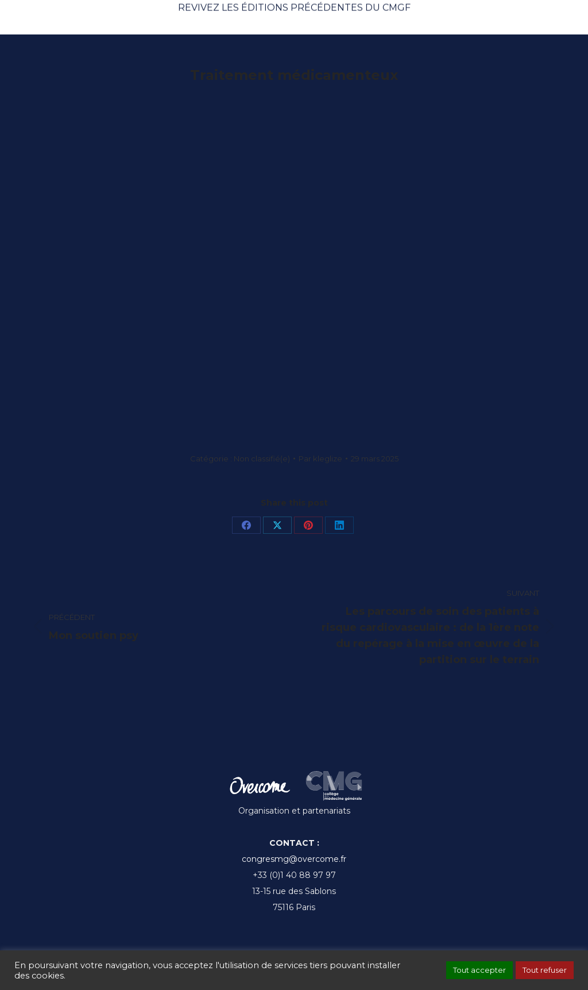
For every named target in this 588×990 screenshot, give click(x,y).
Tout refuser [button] (545, 969)
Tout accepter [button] (479, 969)
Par (320, 458)
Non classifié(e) (262, 458)
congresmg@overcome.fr (294, 859)
